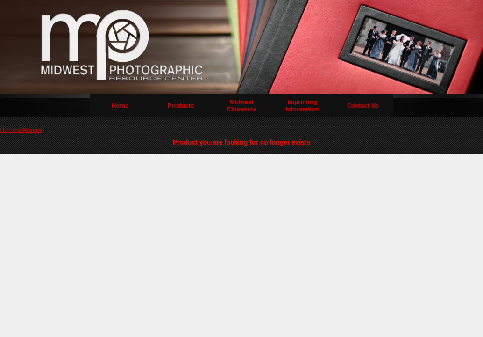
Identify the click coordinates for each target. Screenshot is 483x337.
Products (181, 105)
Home (120, 105)
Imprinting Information (302, 105)
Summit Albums (21, 129)
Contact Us (363, 105)
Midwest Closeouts (241, 105)
